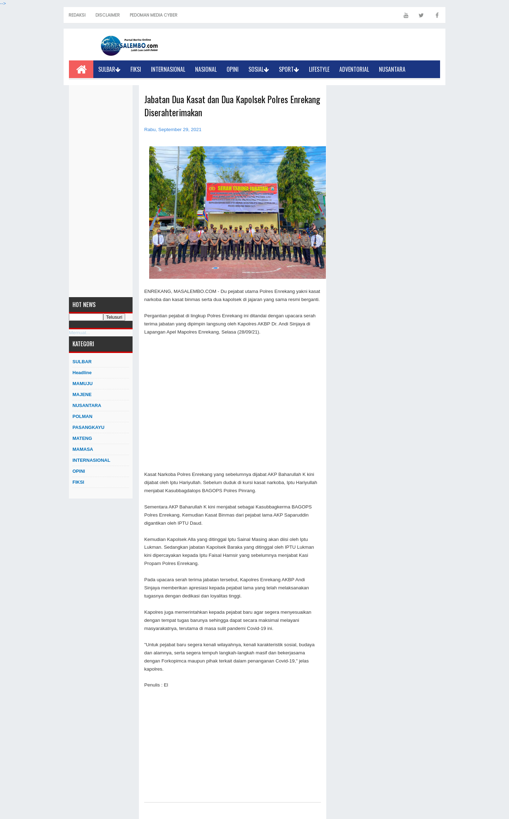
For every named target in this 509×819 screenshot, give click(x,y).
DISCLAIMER (107, 15)
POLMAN (82, 416)
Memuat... (79, 332)
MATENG (82, 438)
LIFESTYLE (319, 69)
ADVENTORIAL (354, 69)
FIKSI (135, 69)
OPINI (233, 69)
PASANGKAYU (88, 427)
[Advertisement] (101, 191)
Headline (82, 372)
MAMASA (82, 449)
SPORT (289, 69)
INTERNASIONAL (168, 69)
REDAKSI (77, 15)
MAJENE (82, 394)
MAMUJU (82, 383)
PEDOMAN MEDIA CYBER (153, 15)
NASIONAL (206, 69)
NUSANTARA (392, 69)
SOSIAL (258, 69)
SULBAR (109, 69)
